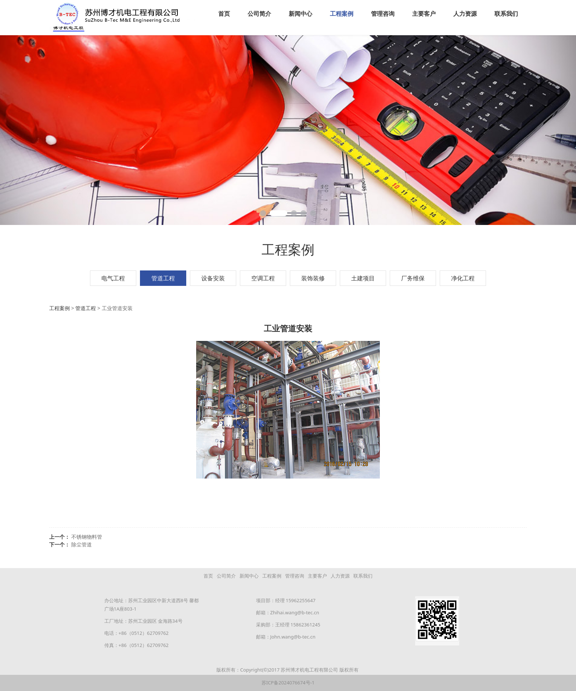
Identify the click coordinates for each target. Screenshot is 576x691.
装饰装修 (313, 278)
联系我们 (506, 14)
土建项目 (363, 278)
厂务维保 (413, 278)
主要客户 (424, 14)
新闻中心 (300, 14)
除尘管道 (81, 544)
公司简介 (259, 14)
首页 (224, 14)
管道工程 (163, 278)
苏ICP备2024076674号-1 (288, 682)
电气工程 (113, 278)
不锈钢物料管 (86, 536)
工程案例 (341, 14)
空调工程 (263, 278)
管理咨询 (383, 14)
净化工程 (463, 278)
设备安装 (213, 278)
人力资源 (465, 14)
